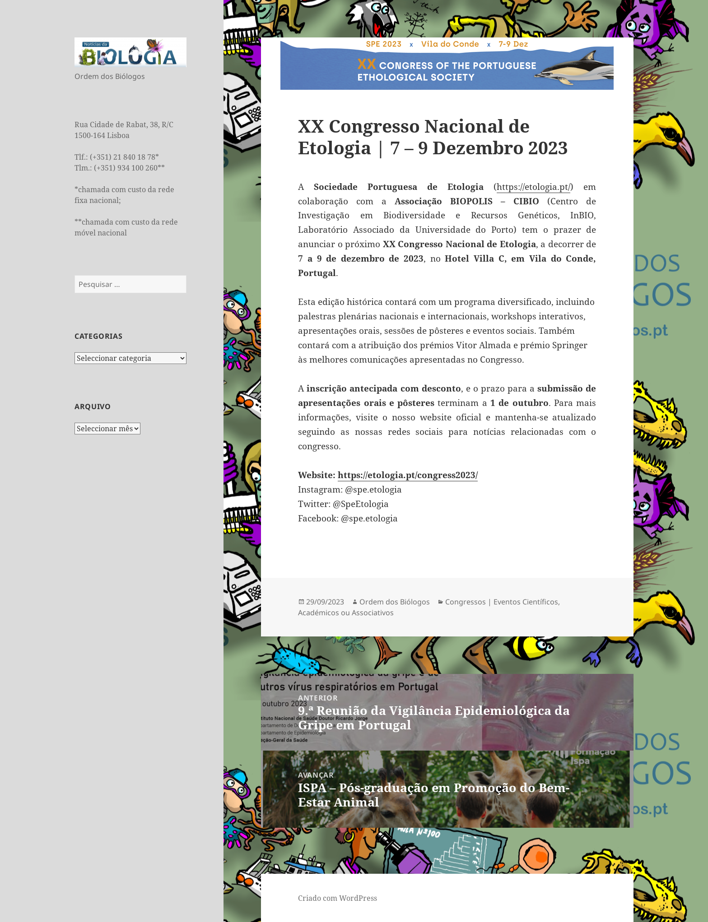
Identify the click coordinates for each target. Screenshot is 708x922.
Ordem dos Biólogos (394, 602)
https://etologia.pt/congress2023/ (408, 475)
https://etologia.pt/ (533, 187)
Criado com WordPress (337, 898)
